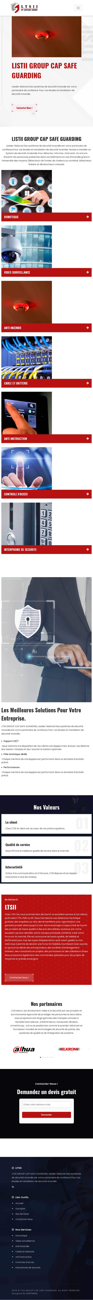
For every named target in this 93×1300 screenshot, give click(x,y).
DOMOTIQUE (11, 217)
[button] (4, 1049)
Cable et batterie (24, 1251)
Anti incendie (22, 1246)
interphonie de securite (27, 1267)
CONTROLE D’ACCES (16, 494)
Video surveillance (25, 1241)
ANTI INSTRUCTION (15, 439)
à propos (20, 1208)
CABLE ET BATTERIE (16, 383)
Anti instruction (23, 1257)
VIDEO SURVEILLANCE (17, 272)
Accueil (19, 1203)
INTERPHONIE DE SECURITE (20, 549)
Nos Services (22, 1214)
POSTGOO (32, 1293)
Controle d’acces (24, 1262)
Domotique (21, 1235)
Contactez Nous (24, 1219)
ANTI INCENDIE (12, 328)
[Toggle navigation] (78, 8)
